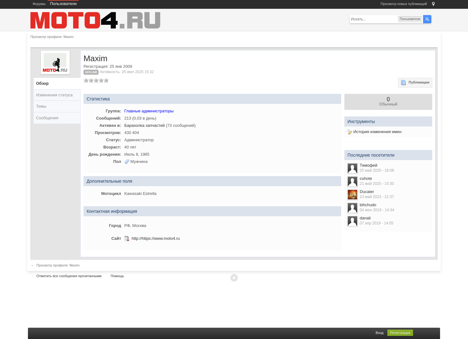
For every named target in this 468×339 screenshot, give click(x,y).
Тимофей (368, 165)
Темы (41, 106)
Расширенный (435, 18)
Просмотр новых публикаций (404, 4)
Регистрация (400, 333)
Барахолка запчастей (144, 125)
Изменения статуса (54, 95)
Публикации (415, 82)
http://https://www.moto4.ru (156, 238)
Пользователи (63, 3)
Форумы (39, 4)
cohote (366, 178)
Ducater (367, 191)
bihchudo (368, 204)
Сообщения (47, 118)
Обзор (42, 83)
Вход (380, 333)
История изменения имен (374, 131)
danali (365, 218)
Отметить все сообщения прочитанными (68, 276)
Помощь (117, 276)
